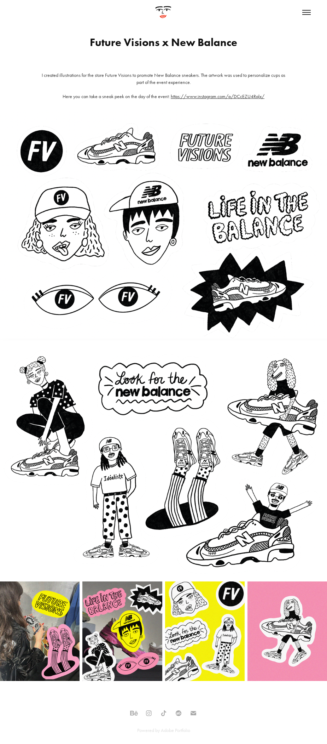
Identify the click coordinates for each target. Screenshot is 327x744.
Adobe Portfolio (175, 730)
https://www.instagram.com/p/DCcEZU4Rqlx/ (217, 96)
